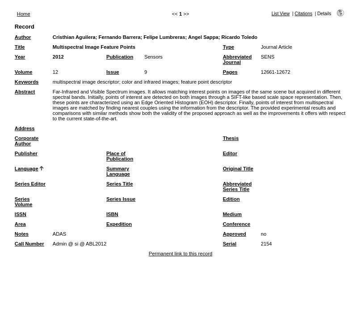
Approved (234, 234)
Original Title (238, 168)
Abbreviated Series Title (237, 186)
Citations (303, 13)
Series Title (119, 183)
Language (26, 168)
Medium (232, 214)
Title (20, 47)
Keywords (26, 82)
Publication (119, 56)
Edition (231, 199)
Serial (229, 243)
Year (20, 56)
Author (23, 37)
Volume (24, 72)
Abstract (25, 91)
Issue (112, 72)
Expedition (119, 224)
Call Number (29, 243)
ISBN (112, 214)
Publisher (26, 153)
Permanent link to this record (180, 253)
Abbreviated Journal (237, 59)
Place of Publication (119, 156)
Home (23, 14)
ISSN (20, 214)
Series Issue (120, 199)
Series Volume (24, 201)
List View (281, 13)
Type (228, 47)
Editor (230, 153)
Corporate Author (26, 141)
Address (25, 128)
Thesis (231, 138)
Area (20, 224)
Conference (237, 224)
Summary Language (118, 171)
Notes (22, 234)
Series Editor (30, 183)
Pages (230, 72)
